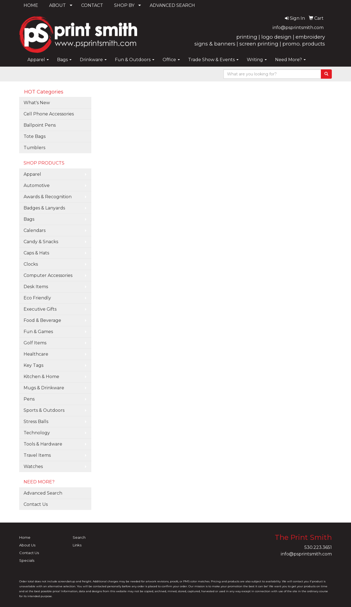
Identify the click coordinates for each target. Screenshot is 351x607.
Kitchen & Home (41, 376)
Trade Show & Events (213, 59)
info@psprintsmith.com (298, 27)
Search (79, 537)
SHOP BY (124, 5)
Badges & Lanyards (44, 208)
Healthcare (36, 354)
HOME (31, 5)
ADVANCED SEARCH (172, 5)
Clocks (31, 264)
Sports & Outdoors (44, 410)
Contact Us (36, 504)
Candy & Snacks (41, 241)
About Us (27, 545)
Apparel (38, 59)
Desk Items (36, 286)
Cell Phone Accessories (49, 114)
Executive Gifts (40, 309)
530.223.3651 (318, 547)
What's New (37, 102)
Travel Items (37, 455)
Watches (33, 466)
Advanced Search (43, 493)
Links (77, 545)
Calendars (35, 230)
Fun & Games (38, 331)
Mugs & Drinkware (44, 387)
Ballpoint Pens (40, 125)
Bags (64, 59)
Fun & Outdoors (134, 59)
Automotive (37, 185)
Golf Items (35, 342)
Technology (37, 432)
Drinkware (93, 59)
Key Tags (33, 365)
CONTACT (92, 5)
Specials (26, 560)
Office (171, 59)
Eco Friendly (37, 297)
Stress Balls (36, 421)
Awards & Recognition (48, 196)
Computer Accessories (48, 275)
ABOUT (57, 5)
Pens (29, 399)
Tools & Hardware (43, 444)
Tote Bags (35, 136)
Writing (257, 59)
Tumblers (34, 147)
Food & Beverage (42, 320)
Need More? (290, 59)
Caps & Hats (36, 253)
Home (24, 537)
